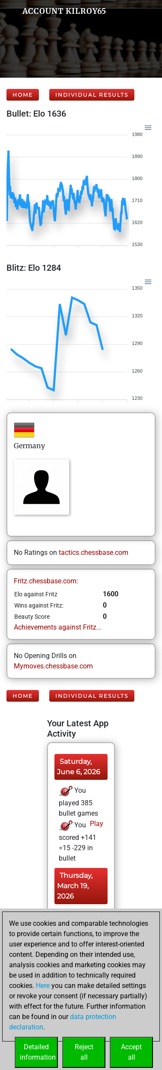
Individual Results (91, 95)
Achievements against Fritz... (58, 627)
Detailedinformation (38, 1052)
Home (23, 95)
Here (43, 985)
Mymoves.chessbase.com (53, 666)
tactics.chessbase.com (93, 552)
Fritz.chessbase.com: (46, 581)
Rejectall (84, 1052)
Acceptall (131, 1052)
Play (95, 824)
